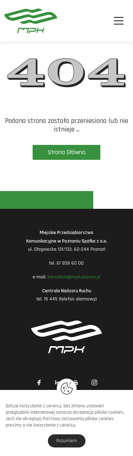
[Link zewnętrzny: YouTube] (76, 382)
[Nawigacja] (119, 20)
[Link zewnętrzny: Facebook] (39, 382)
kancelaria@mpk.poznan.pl (74, 277)
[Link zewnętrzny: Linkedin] (57, 382)
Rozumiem (66, 441)
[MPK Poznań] (13, 20)
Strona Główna (66, 152)
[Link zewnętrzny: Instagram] (94, 382)
